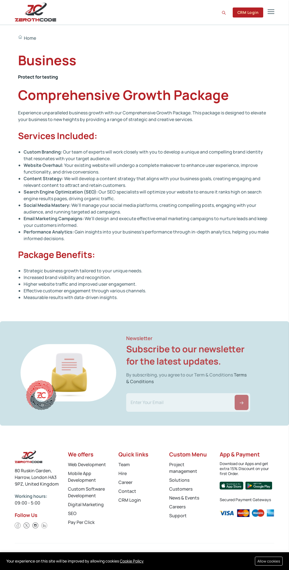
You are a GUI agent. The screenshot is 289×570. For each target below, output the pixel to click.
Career (125, 482)
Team (124, 464)
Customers (180, 489)
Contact (127, 491)
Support (178, 516)
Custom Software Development (86, 492)
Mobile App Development (82, 476)
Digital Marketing (86, 504)
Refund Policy (31, 559)
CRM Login (247, 12)
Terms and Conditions (91, 554)
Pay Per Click (81, 522)
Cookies (56, 554)
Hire (122, 473)
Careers (177, 507)
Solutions (179, 480)
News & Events (184, 498)
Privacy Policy (27, 554)
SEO (72, 513)
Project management (183, 467)
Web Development (87, 464)
